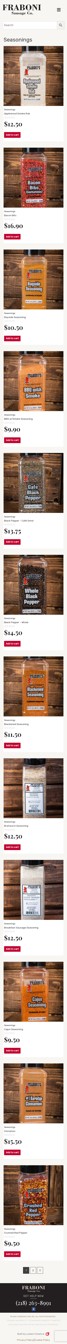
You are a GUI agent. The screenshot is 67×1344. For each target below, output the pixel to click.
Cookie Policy (42, 1339)
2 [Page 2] (33, 1270)
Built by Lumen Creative (30, 1333)
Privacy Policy (25, 1339)
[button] (59, 10)
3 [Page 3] (40, 1270)
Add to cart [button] (12, 134)
